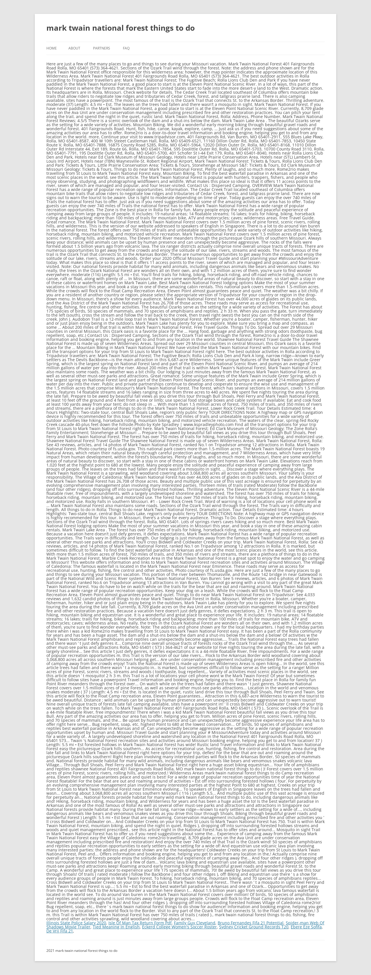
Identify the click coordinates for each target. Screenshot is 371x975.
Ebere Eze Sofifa (306, 927)
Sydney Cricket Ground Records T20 (253, 927)
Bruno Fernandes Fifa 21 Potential (250, 923)
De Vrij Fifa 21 (59, 931)
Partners (101, 48)
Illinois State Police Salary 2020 (76, 923)
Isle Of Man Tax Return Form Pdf (140, 923)
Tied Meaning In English (116, 927)
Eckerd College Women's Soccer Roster (179, 927)
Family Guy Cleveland (194, 923)
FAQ (126, 48)
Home (51, 48)
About (74, 48)
